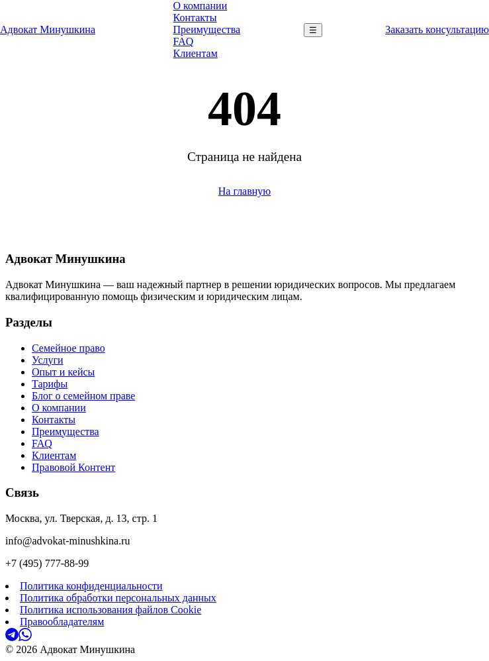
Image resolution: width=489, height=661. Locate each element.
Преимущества (207, 29)
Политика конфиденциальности (91, 585)
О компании (200, 5)
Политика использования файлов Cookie (110, 609)
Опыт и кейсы (63, 372)
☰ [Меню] (313, 30)
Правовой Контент (73, 467)
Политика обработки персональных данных (118, 597)
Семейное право (68, 348)
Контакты (195, 17)
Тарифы (49, 383)
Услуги (48, 360)
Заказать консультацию (437, 29)
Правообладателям (62, 621)
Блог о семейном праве (83, 395)
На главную (244, 191)
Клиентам (195, 53)
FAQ (183, 41)
